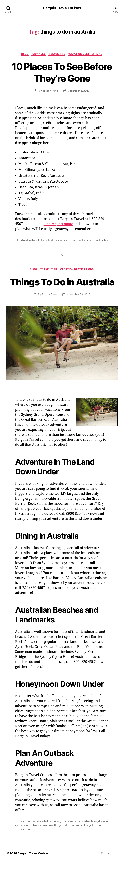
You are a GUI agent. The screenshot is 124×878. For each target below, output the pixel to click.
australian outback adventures (80, 837)
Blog (24, 54)
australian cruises (50, 837)
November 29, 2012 (79, 310)
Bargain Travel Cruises (62, 8)
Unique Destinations (81, 240)
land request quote (59, 224)
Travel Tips (57, 54)
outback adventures (52, 840)
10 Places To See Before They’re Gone (62, 72)
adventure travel (29, 240)
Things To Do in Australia (62, 292)
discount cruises (29, 840)
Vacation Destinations (86, 54)
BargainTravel (50, 91)
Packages (38, 54)
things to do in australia (54, 240)
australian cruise (29, 837)
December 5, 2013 (79, 91)
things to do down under (79, 840)
